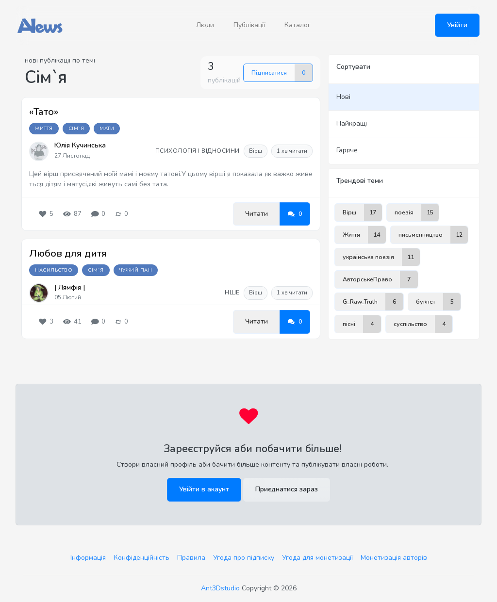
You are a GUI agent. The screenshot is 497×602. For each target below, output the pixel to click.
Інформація (88, 557)
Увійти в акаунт (204, 489)
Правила (191, 557)
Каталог (297, 25)
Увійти (457, 25)
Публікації (249, 25)
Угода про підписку (243, 557)
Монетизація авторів (394, 557)
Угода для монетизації (317, 557)
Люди (205, 25)
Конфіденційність (141, 557)
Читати (256, 213)
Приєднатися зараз (286, 489)
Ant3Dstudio (220, 588)
